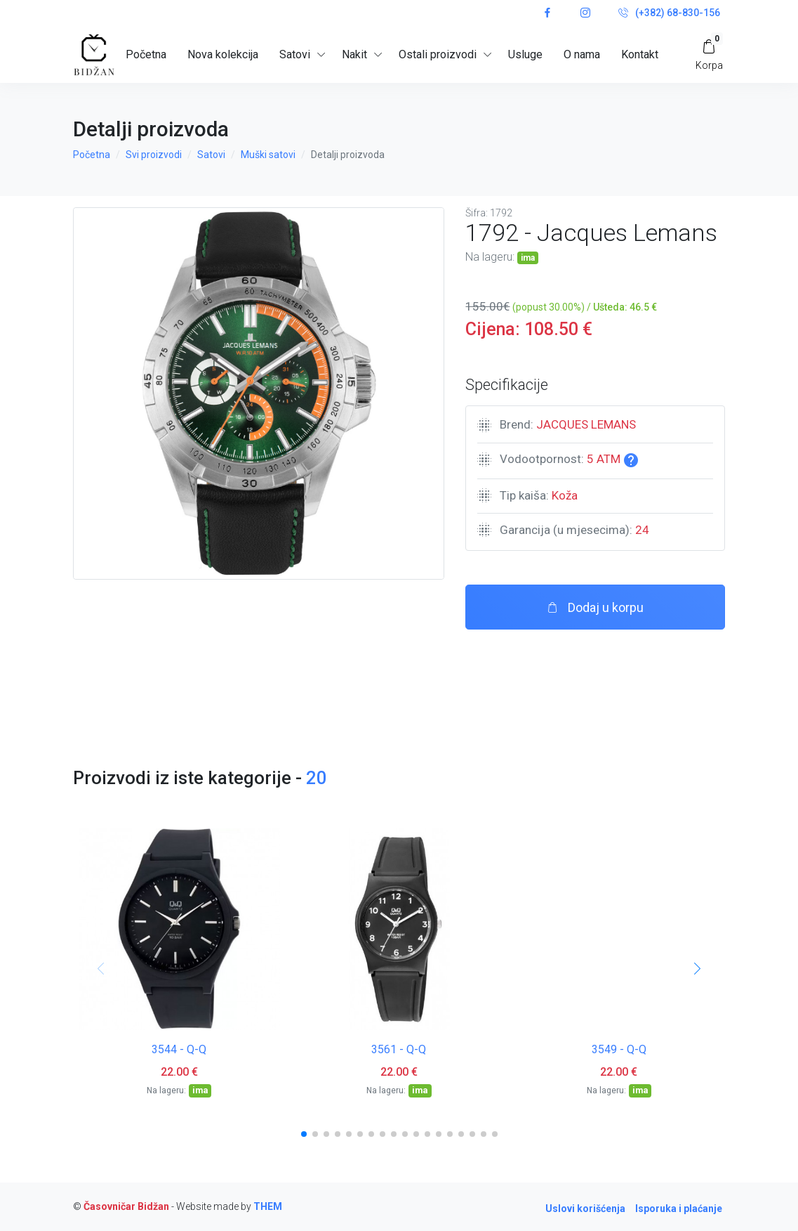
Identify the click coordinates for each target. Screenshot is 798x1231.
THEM (267, 1206)
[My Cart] (709, 54)
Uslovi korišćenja (585, 1208)
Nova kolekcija (222, 54)
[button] (304, 1134)
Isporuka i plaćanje (678, 1208)
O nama (582, 54)
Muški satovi (268, 154)
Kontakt (639, 54)
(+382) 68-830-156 (669, 13)
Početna (146, 54)
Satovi (211, 154)
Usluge (525, 54)
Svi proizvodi (154, 154)
